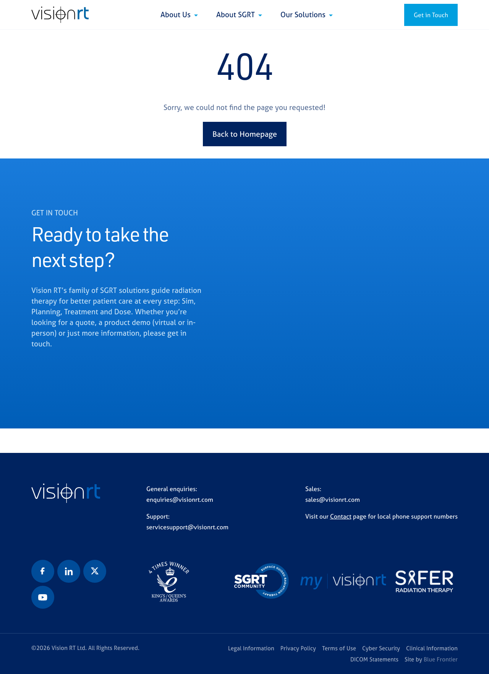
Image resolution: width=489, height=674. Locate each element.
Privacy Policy (298, 648)
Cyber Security (381, 648)
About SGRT (236, 14)
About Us (176, 14)
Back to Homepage (244, 134)
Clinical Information (432, 648)
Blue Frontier (441, 659)
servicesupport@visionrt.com (187, 527)
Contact (340, 516)
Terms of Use (339, 648)
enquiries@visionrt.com (179, 499)
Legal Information (251, 648)
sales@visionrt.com (332, 499)
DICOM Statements (374, 659)
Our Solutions (303, 14)
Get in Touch (431, 15)
